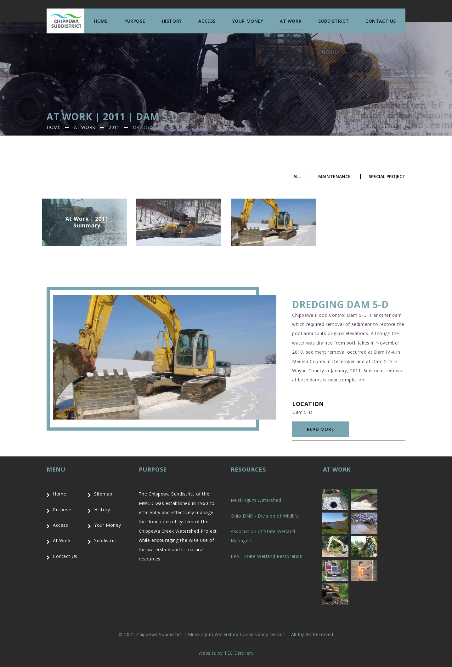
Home (101, 21)
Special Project (387, 176)
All (297, 176)
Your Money (247, 21)
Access (207, 21)
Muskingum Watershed (256, 500)
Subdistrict (333, 21)
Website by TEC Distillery (226, 653)
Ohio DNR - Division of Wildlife (265, 516)
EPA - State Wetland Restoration (267, 556)
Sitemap (103, 494)
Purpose (134, 21)
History (172, 21)
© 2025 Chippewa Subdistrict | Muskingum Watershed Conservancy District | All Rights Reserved (226, 634)
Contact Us (65, 556)
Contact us (380, 21)
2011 (114, 127)
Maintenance (334, 176)
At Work (291, 21)
